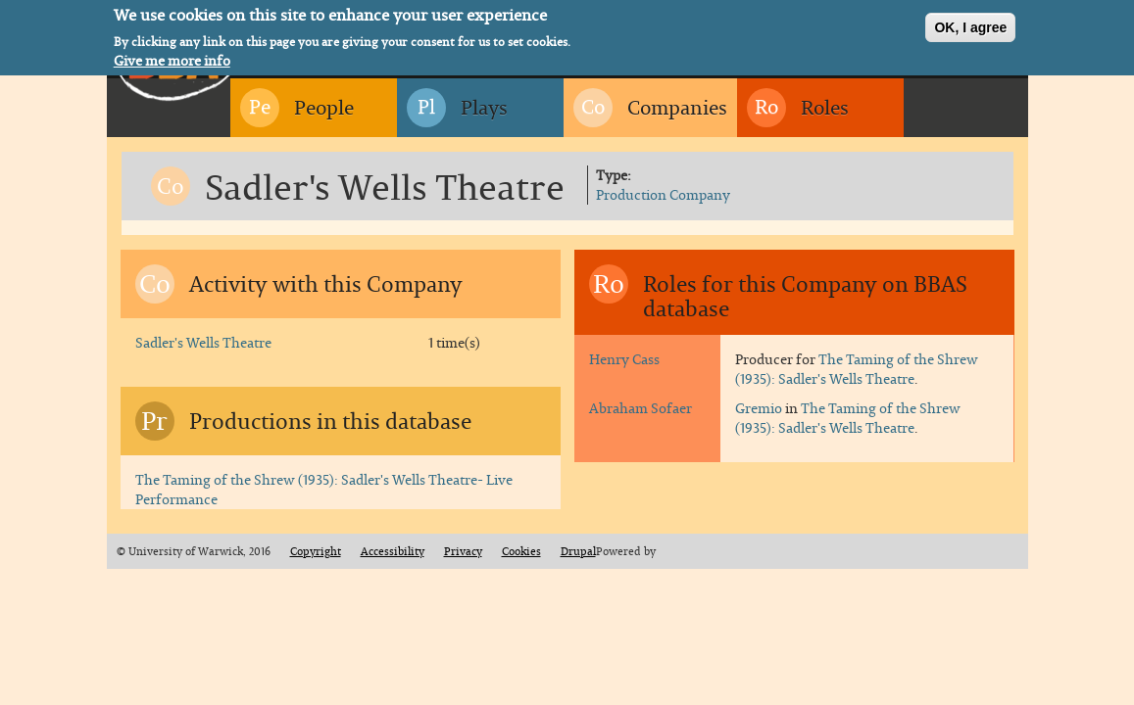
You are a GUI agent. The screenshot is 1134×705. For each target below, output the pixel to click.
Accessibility (392, 551)
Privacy (463, 551)
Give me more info (172, 58)
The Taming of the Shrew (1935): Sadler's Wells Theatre (856, 369)
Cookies (521, 551)
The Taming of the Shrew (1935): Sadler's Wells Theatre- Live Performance (324, 489)
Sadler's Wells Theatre (203, 342)
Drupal (578, 551)
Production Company (663, 194)
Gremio (758, 408)
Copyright (315, 551)
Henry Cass (624, 359)
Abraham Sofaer (640, 408)
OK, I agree (970, 25)
